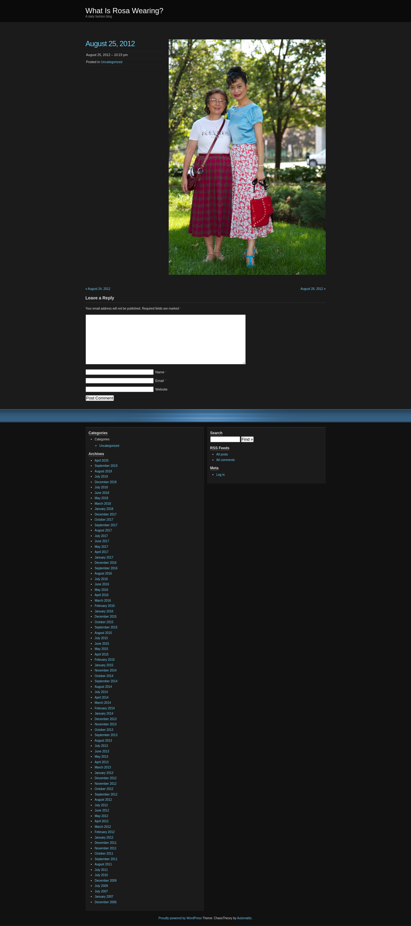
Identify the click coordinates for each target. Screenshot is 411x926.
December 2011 (106, 842)
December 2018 (106, 482)
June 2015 (102, 643)
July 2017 (101, 536)
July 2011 (101, 870)
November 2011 (106, 848)
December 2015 (106, 616)
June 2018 (102, 493)
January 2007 (104, 896)
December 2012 (106, 778)
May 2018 (101, 498)
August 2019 (103, 471)
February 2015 (105, 659)
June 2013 (102, 751)
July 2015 (101, 638)
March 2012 (103, 826)
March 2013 (103, 767)
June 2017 (102, 541)
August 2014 (103, 686)
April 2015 (102, 654)
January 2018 (104, 509)
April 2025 (102, 460)
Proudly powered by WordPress (180, 918)
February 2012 (105, 832)
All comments (225, 460)
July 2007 (101, 891)
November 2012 (106, 783)
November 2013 (106, 724)
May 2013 (101, 756)
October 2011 (104, 853)
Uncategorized (112, 62)
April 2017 (102, 552)
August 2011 (103, 864)
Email (160, 381)
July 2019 (101, 476)
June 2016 (102, 584)
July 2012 (101, 805)
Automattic (244, 918)
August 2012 (103, 799)
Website (161, 389)
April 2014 (102, 697)
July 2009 (101, 886)
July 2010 (101, 875)
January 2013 (104, 773)
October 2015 (104, 622)
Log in (220, 474)
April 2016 (102, 595)
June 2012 (102, 810)
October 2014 (104, 676)
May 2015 (101, 649)
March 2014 (103, 702)
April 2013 (102, 762)
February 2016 (105, 605)
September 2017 (106, 525)
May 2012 (101, 816)
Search (216, 433)
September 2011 (106, 859)
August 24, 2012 (99, 289)
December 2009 (106, 880)
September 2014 (106, 681)
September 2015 (106, 627)
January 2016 (104, 611)
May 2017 (101, 546)
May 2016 (101, 589)
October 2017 (104, 519)
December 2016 (106, 562)
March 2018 (103, 503)
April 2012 (102, 821)
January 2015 (104, 665)
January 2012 (104, 837)
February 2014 (105, 708)
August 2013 (103, 740)
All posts (222, 454)
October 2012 (104, 789)
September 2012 (106, 794)
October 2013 (104, 730)
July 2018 (101, 487)
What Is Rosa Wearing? (124, 10)
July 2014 (101, 692)
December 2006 (106, 902)
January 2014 (104, 713)
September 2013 (106, 735)
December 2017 (106, 514)
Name (161, 372)
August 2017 (103, 530)
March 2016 (103, 600)
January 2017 (104, 557)
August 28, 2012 (311, 289)
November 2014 (106, 670)
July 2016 (101, 579)
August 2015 (103, 633)
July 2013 (101, 746)
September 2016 (106, 568)
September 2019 (106, 465)
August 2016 (103, 573)
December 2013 (106, 719)
